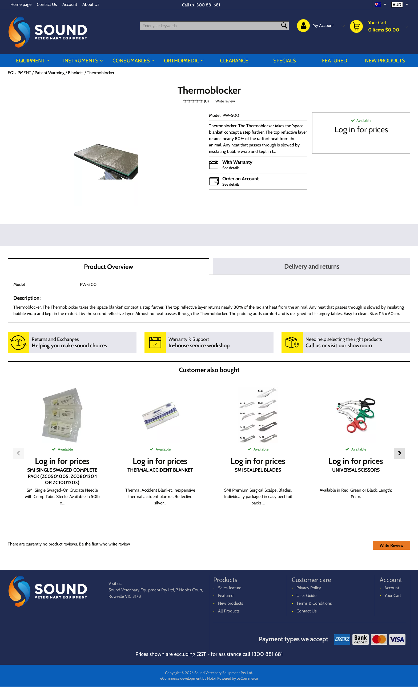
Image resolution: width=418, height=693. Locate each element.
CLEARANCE (234, 60)
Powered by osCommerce (237, 678)
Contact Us (47, 4)
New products (385, 60)
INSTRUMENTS (80, 60)
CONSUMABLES (131, 60)
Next (399, 453)
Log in (345, 129)
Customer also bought (209, 370)
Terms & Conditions (314, 603)
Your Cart (392, 595)
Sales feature (229, 587)
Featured (334, 60)
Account (69, 4)
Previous (18, 453)
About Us (90, 4)
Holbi (211, 678)
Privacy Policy (308, 587)
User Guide (306, 595)
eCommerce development (181, 678)
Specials (284, 60)
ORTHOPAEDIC (181, 60)
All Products (229, 611)
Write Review (392, 545)
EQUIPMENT (30, 60)
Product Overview (108, 266)
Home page (20, 4)
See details (230, 167)
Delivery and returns (311, 266)
